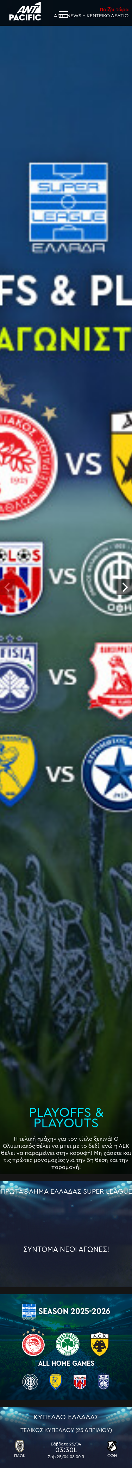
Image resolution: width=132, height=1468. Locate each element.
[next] (124, 587)
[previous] (7, 587)
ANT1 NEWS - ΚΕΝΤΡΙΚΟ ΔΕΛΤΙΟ (91, 12)
